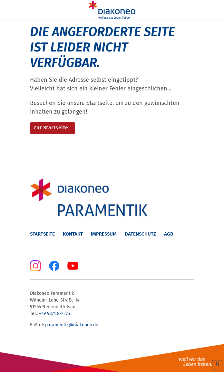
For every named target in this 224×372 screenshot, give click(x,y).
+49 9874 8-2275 (55, 313)
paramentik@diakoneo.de (71, 325)
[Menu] (9, 9)
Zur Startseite (51, 128)
